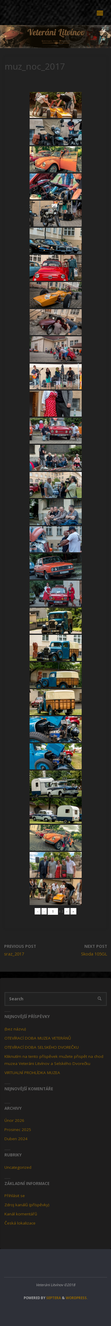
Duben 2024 (16, 1138)
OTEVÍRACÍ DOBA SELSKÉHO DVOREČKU (41, 1047)
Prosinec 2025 (17, 1129)
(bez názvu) (15, 1029)
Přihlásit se (14, 1195)
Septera (53, 1298)
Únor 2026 (14, 1120)
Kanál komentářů (20, 1214)
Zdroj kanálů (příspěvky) (26, 1204)
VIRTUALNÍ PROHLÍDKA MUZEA (32, 1072)
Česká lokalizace (20, 1223)
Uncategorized (17, 1167)
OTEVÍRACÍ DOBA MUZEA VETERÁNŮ (37, 1038)
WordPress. (77, 1298)
